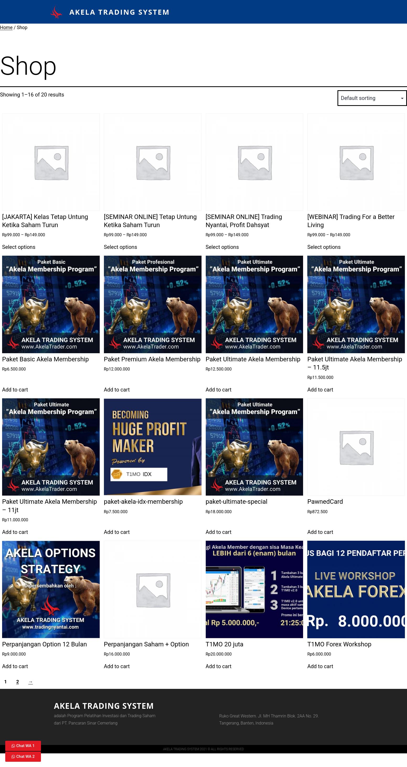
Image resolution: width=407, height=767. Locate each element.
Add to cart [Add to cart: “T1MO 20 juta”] (218, 666)
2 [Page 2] (17, 681)
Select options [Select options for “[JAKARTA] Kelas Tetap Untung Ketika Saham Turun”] (18, 247)
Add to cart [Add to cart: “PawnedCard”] (320, 532)
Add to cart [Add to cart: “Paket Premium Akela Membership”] (117, 390)
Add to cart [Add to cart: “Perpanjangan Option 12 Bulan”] (15, 666)
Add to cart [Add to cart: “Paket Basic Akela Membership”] (15, 390)
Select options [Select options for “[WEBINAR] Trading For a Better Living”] (324, 247)
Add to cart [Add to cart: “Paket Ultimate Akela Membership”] (218, 390)
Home (6, 27)
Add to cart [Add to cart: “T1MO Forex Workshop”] (320, 666)
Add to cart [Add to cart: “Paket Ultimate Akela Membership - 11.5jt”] (320, 390)
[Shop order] (372, 98)
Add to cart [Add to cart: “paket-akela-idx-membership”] (117, 532)
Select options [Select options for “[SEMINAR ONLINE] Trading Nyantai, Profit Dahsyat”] (222, 247)
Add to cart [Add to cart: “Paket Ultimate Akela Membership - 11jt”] (15, 532)
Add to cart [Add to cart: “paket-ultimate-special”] (218, 532)
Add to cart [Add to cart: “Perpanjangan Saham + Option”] (117, 666)
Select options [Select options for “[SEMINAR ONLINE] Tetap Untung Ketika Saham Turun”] (120, 247)
